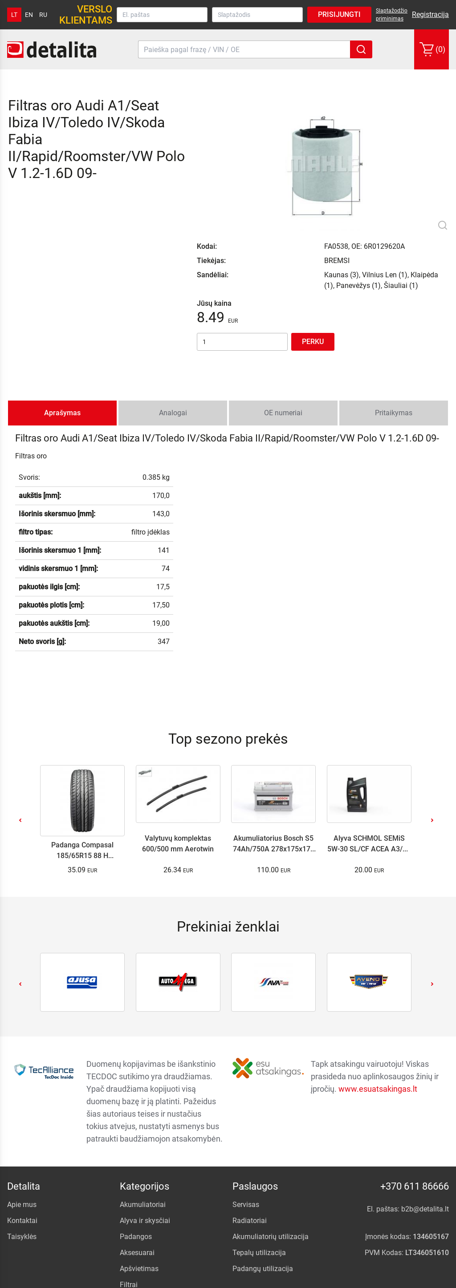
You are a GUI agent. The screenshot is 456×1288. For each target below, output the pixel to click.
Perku (313, 259)
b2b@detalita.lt (425, 1126)
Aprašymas (62, 330)
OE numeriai (283, 330)
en (29, 14)
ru (43, 14)
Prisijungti (339, 14)
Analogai (173, 330)
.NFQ (350, 1279)
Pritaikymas (393, 330)
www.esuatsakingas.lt (377, 1006)
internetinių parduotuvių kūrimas (404, 1279)
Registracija (430, 14)
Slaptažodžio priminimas (391, 15)
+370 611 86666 (414, 1103)
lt (14, 14)
